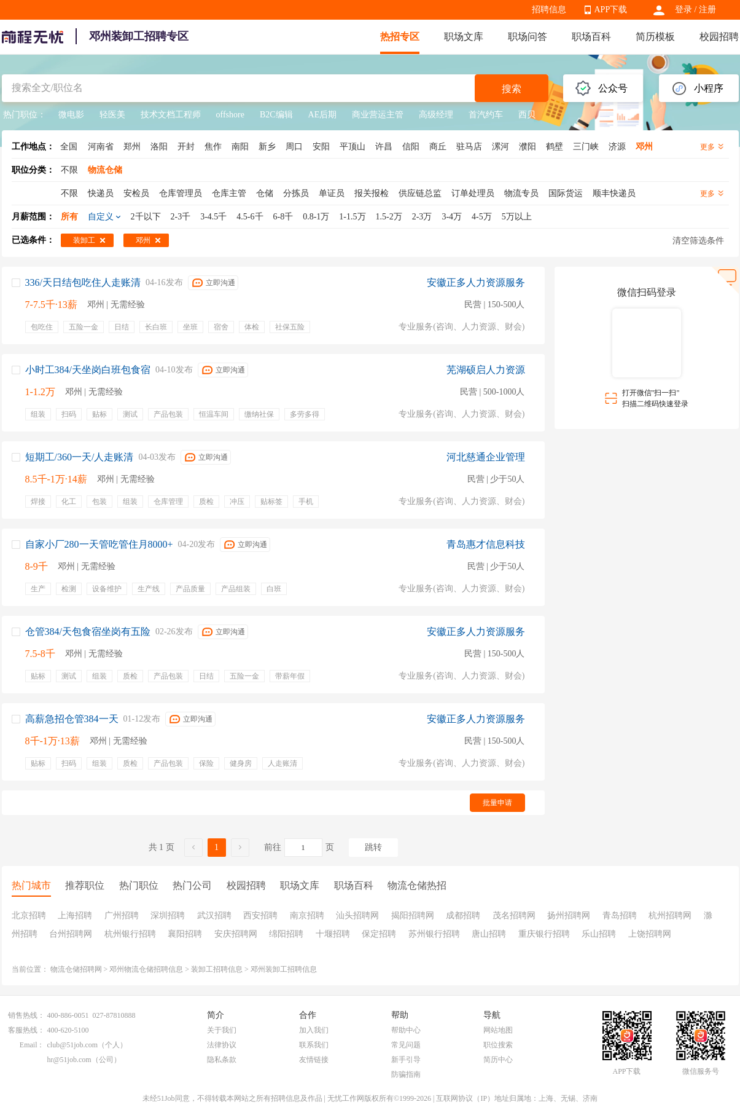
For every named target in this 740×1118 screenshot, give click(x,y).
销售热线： (26, 1015)
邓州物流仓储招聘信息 (146, 969)
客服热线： (26, 1030)
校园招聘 (719, 36)
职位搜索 (498, 1045)
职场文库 (463, 36)
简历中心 (498, 1059)
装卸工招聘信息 (217, 969)
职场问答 (527, 36)
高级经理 (436, 114)
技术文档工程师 (171, 114)
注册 (707, 9)
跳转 (373, 847)
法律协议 (221, 1045)
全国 (68, 146)
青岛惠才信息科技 (485, 544)
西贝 (527, 114)
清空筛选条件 (698, 240)
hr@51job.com (69, 1059)
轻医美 (112, 114)
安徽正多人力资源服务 (476, 282)
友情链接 (314, 1059)
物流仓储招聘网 (76, 969)
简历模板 (655, 36)
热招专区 (399, 36)
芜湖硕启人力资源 (485, 369)
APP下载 (611, 9)
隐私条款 (221, 1059)
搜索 (511, 89)
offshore (230, 114)
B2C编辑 (276, 114)
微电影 (71, 114)
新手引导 (406, 1059)
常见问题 (406, 1045)
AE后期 (322, 114)
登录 (683, 9)
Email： (32, 1045)
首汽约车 (486, 114)
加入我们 (314, 1030)
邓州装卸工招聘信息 (284, 969)
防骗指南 (406, 1074)
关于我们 (221, 1030)
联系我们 (314, 1045)
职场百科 (591, 36)
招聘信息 (549, 9)
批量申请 (497, 802)
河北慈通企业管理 (485, 457)
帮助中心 (406, 1030)
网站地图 (498, 1030)
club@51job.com (72, 1045)
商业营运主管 (377, 114)
